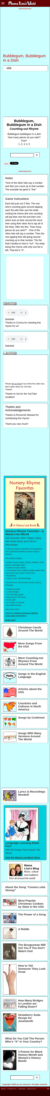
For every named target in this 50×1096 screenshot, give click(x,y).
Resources (32, 1089)
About (3, 1089)
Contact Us (12, 1089)
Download (9, 319)
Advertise (22, 1089)
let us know (17, 384)
